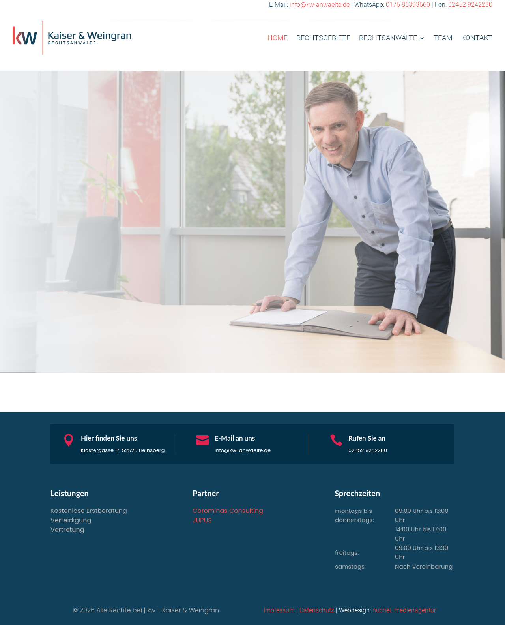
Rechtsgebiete (323, 38)
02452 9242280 (470, 4)
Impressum (279, 610)
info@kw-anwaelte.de (320, 4)
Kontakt (476, 38)
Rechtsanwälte (388, 38)
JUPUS (202, 520)
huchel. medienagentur (404, 610)
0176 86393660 (408, 4)
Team (443, 38)
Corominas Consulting (228, 510)
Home (277, 38)
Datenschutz (316, 610)
